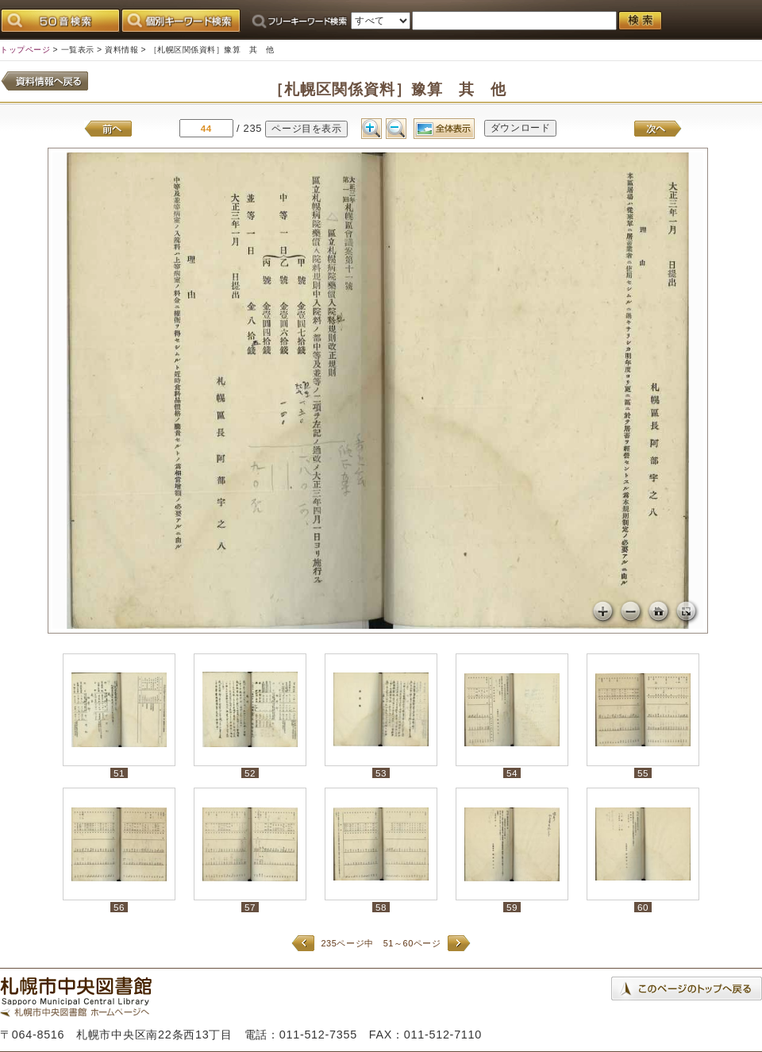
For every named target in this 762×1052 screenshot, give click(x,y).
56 (119, 907)
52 (250, 773)
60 (642, 907)
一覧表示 (77, 49)
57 (250, 907)
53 (381, 773)
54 (512, 773)
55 (642, 773)
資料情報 (121, 49)
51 (119, 773)
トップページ (25, 49)
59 (512, 907)
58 (381, 907)
